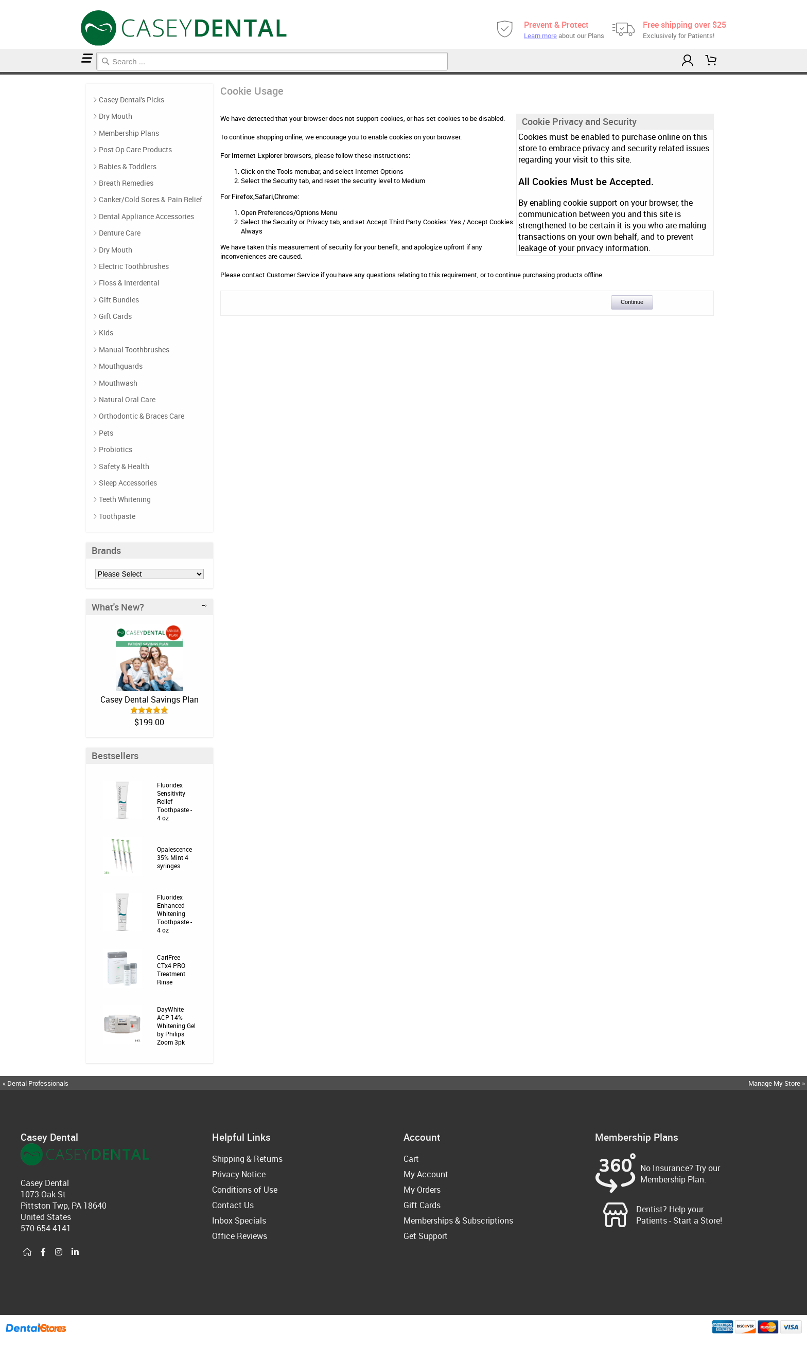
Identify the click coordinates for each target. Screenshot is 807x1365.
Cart (411, 1158)
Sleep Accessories (128, 483)
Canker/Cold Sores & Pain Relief (150, 199)
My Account (426, 1174)
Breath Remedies (126, 183)
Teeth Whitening (125, 499)
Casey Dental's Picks (131, 99)
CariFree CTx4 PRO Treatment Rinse (171, 969)
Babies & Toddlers (127, 166)
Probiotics (115, 449)
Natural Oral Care (127, 399)
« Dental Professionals (35, 1083)
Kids (106, 332)
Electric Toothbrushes (134, 266)
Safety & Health (124, 466)
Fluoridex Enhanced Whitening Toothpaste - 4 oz (174, 913)
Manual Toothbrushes (134, 349)
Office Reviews (239, 1236)
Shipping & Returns (247, 1158)
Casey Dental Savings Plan (149, 699)
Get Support (426, 1236)
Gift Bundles (119, 299)
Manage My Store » (777, 1083)
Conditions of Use (244, 1189)
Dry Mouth (115, 116)
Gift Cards (115, 316)
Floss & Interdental (129, 283)
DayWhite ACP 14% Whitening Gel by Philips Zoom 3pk (176, 1025)
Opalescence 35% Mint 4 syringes (174, 857)
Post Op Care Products (135, 149)
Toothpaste (117, 516)
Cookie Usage (5, 73)
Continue (632, 302)
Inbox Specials (239, 1220)
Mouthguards (121, 366)
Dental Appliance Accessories (146, 216)
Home (2, 73)
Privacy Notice (239, 1174)
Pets (106, 433)
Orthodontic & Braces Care (141, 416)
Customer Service (293, 274)
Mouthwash (118, 383)
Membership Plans (129, 133)
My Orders (422, 1189)
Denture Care (120, 233)
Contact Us (233, 1205)
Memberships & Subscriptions (458, 1220)
